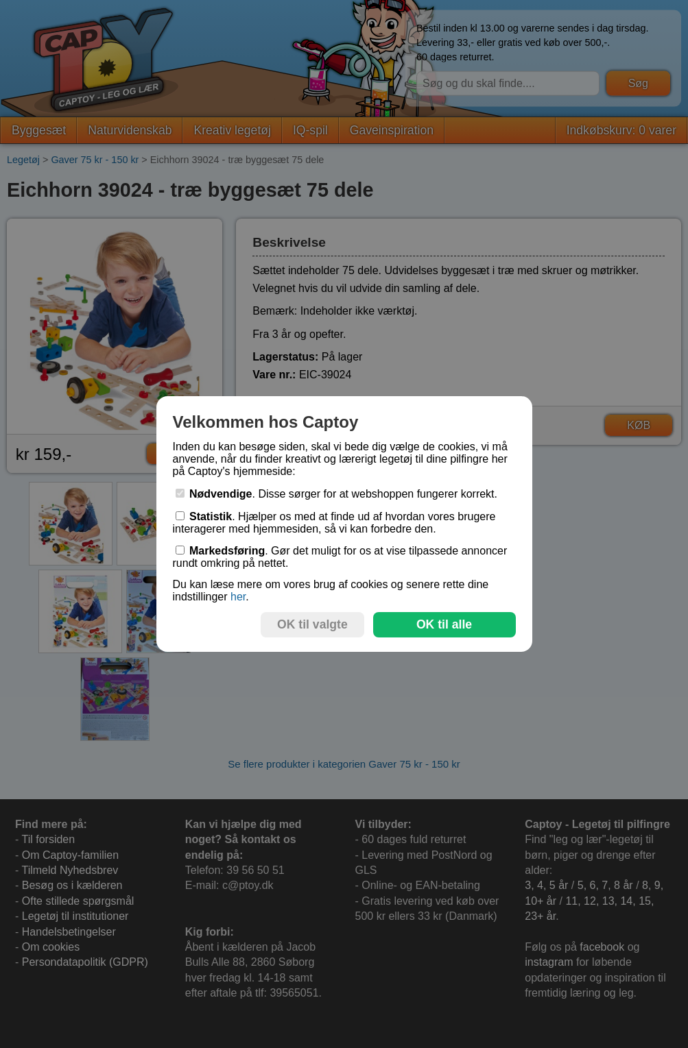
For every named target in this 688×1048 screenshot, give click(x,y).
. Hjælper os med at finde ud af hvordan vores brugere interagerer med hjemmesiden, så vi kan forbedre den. (334, 523)
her (238, 596)
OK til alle (444, 624)
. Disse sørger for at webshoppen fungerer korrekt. (337, 494)
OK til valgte (312, 624)
